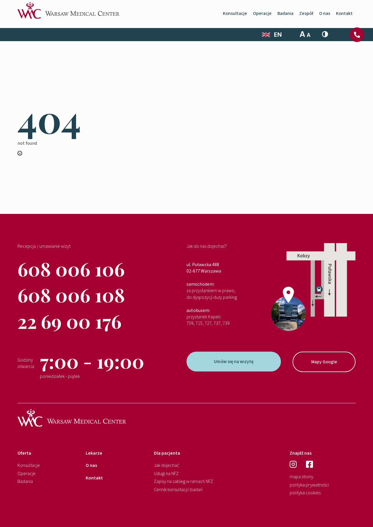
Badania (285, 15)
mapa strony (301, 477)
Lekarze (94, 453)
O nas (324, 15)
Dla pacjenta (167, 453)
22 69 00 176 (69, 320)
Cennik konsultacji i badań (178, 489)
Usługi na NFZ (166, 473)
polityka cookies (305, 493)
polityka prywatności (309, 485)
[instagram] (295, 464)
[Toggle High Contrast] (325, 34)
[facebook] (309, 464)
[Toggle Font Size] (305, 34)
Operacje (262, 15)
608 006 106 (71, 268)
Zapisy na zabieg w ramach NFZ (183, 481)
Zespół (306, 15)
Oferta (24, 453)
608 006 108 (71, 294)
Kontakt (344, 15)
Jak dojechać (166, 465)
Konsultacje (235, 15)
